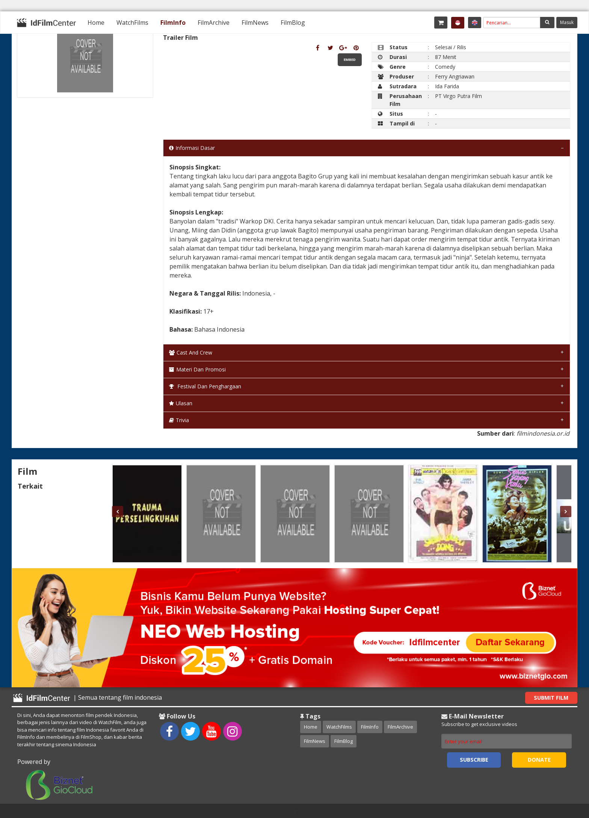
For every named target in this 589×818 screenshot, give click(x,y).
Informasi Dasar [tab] (192, 147)
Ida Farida (447, 86)
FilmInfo (173, 22)
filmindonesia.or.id (543, 433)
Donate (539, 759)
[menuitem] (96, 22)
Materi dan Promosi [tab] (197, 369)
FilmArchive (214, 22)
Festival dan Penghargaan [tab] (205, 386)
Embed (350, 59)
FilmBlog (293, 22)
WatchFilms (132, 22)
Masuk (567, 22)
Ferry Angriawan (454, 76)
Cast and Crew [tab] (190, 352)
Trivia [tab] (179, 420)
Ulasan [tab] (180, 403)
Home (96, 22)
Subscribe (474, 759)
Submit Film (551, 697)
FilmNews (255, 22)
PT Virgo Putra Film (458, 96)
